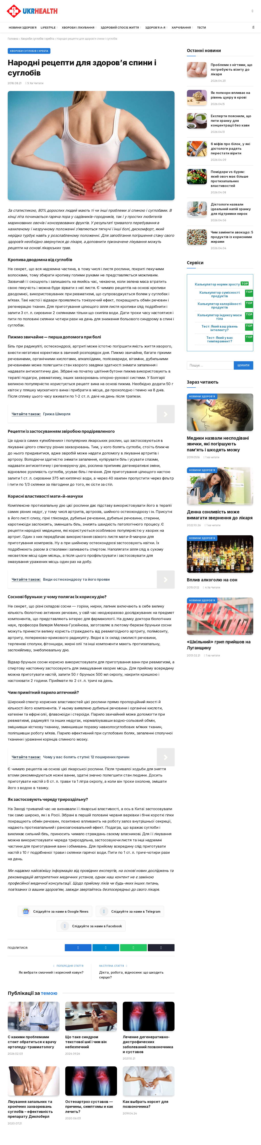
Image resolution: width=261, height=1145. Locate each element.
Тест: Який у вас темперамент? (219, 339)
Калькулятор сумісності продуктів (220, 294)
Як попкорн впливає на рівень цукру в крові (230, 95)
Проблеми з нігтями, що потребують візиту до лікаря (231, 69)
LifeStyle (48, 27)
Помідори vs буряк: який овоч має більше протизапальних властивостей (229, 179)
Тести (201, 27)
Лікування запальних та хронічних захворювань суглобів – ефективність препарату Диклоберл (30, 1109)
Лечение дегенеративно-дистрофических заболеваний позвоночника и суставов (148, 1044)
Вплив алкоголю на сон (212, 579)
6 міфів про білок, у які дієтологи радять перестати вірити (230, 148)
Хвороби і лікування (78, 27)
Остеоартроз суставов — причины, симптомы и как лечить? (89, 1106)
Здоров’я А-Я (155, 27)
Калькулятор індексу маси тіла (220, 316)
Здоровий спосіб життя (120, 27)
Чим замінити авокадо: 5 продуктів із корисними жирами (232, 237)
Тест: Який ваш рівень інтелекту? (220, 328)
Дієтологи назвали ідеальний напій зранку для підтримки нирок (231, 209)
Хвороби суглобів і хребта (37, 38)
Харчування (181, 27)
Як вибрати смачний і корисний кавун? (51, 972)
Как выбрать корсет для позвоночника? (145, 1104)
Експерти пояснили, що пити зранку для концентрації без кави (231, 120)
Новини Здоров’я (22, 27)
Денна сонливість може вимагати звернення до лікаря (220, 514)
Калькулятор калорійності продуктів (219, 305)
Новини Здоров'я (202, 396)
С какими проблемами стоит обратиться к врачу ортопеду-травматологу (32, 1042)
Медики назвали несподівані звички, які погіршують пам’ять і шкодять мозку (218, 444)
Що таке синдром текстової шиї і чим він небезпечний (86, 1042)
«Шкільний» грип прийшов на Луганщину (219, 644)
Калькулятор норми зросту (217, 284)
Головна (13, 38)
